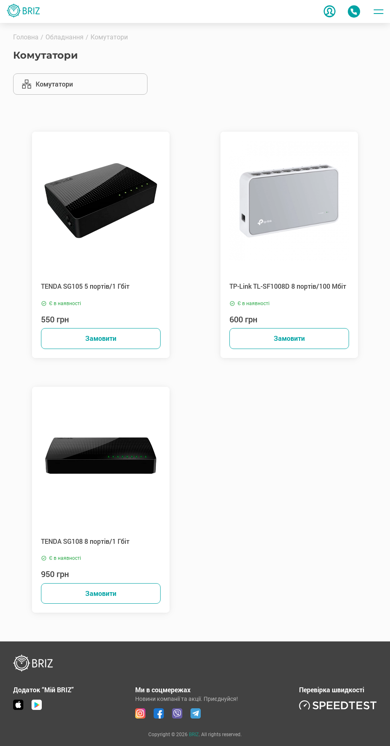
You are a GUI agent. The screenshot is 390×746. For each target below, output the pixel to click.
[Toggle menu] (378, 11)
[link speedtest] (338, 704)
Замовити (100, 338)
